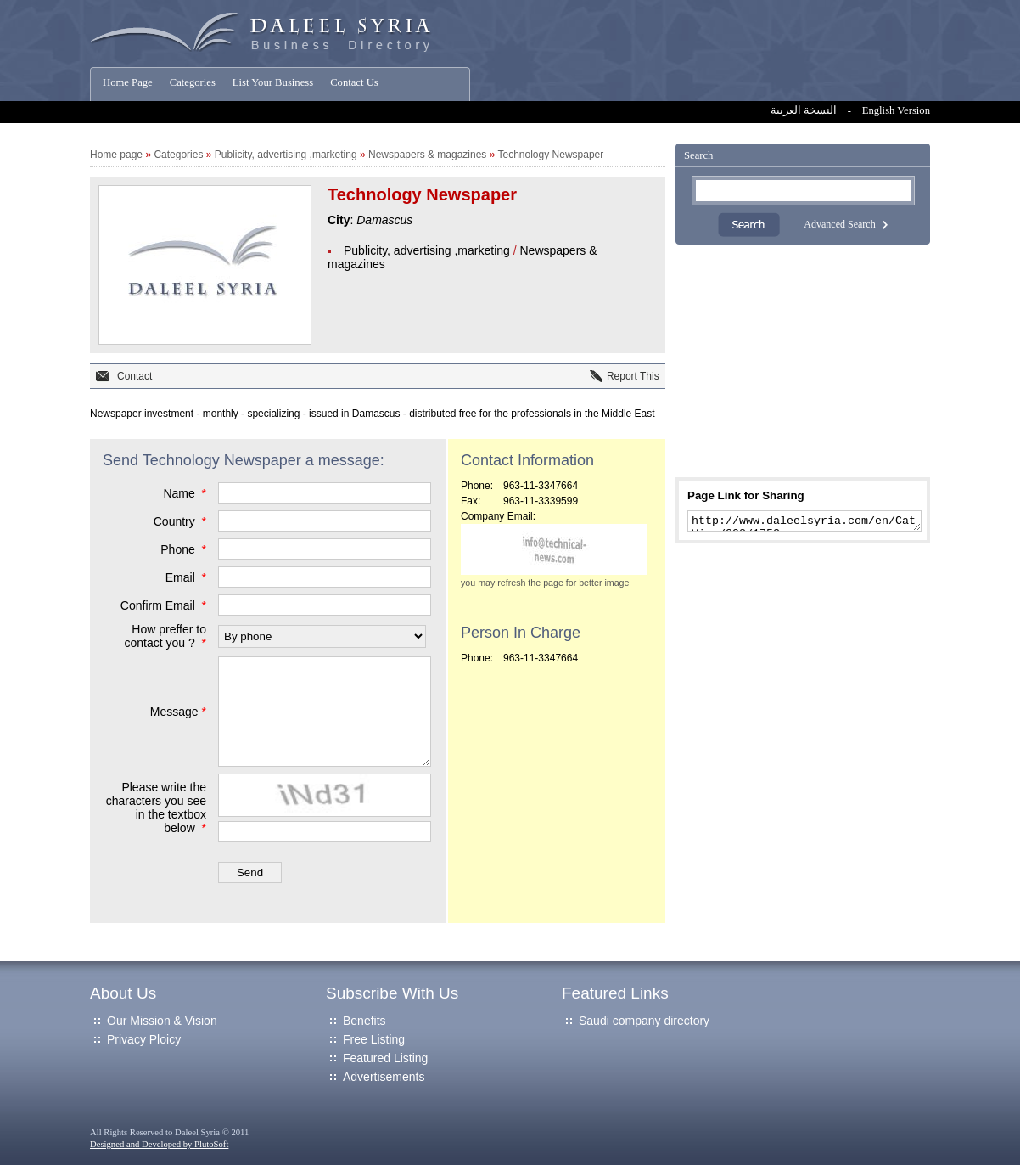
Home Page (128, 82)
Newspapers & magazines (427, 154)
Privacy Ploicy (144, 1039)
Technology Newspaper (551, 154)
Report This (633, 376)
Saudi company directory (644, 1020)
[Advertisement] (802, 361)
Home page (116, 154)
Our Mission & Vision (162, 1020)
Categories (193, 82)
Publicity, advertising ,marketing (286, 154)
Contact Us (354, 82)
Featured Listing (385, 1058)
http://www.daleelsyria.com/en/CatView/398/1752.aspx (804, 522)
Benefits (364, 1020)
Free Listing (374, 1039)
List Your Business (273, 82)
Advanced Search (839, 224)
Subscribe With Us (392, 993)
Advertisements (383, 1076)
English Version (896, 110)
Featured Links (615, 993)
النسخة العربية (804, 110)
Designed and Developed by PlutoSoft (159, 1144)
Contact (134, 376)
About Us (123, 993)
